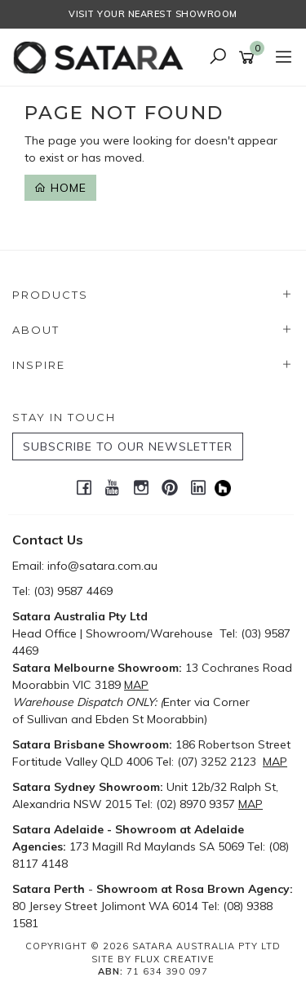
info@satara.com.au (102, 565)
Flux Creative (175, 959)
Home (60, 187)
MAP (136, 684)
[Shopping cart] (249, 58)
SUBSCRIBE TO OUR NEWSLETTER (128, 446)
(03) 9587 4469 (73, 591)
